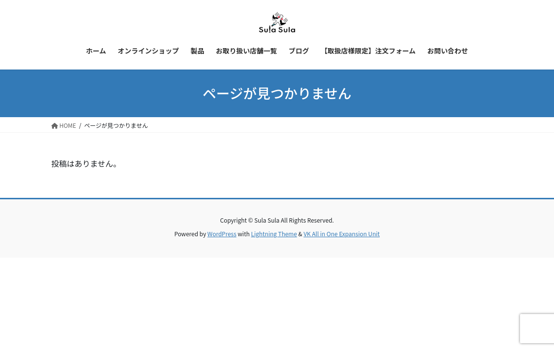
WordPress (221, 233)
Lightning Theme (274, 233)
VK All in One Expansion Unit (341, 233)
